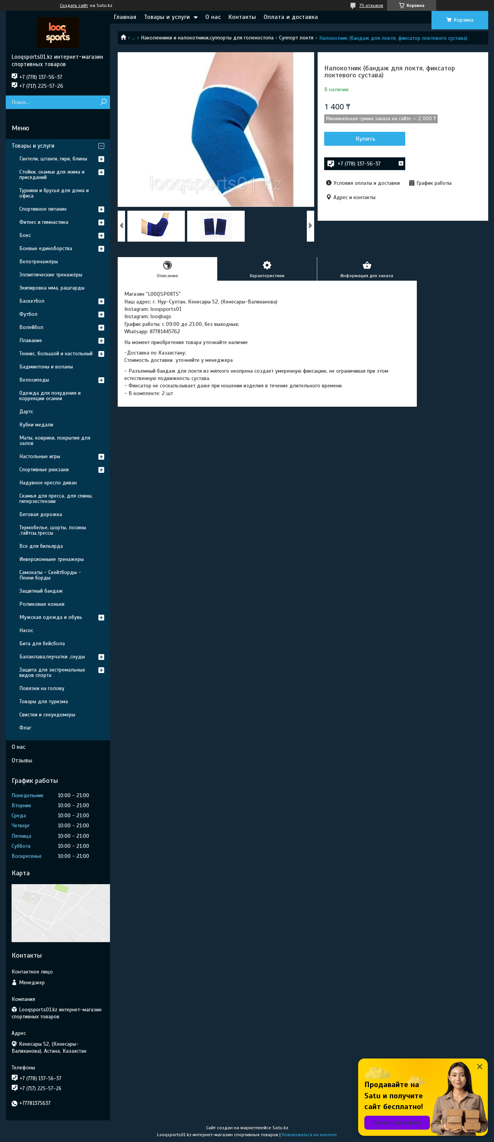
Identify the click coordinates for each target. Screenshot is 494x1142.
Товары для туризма (43, 701)
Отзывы (22, 760)
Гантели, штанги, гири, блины (53, 158)
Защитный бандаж (41, 591)
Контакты (242, 17)
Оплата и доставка (291, 17)
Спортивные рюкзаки (44, 469)
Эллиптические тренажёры (50, 274)
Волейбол (31, 327)
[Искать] (103, 102)
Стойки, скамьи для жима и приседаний (52, 175)
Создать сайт (74, 5)
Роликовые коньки (41, 604)
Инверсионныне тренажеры (51, 559)
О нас (213, 17)
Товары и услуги (167, 17)
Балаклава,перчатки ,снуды (52, 656)
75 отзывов (371, 5)
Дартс (26, 411)
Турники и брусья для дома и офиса (54, 193)
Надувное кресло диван (48, 482)
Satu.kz (280, 1127)
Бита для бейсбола (42, 643)
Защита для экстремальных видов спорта (52, 672)
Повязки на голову (41, 688)
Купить (366, 139)
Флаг (25, 727)
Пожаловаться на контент (309, 1134)
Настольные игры (39, 456)
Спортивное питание (43, 209)
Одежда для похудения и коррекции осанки (50, 396)
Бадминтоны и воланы (46, 366)
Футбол (28, 314)
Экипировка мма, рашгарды (52, 288)
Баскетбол (31, 301)
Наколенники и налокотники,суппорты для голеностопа (207, 37)
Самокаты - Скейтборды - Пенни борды (50, 575)
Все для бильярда (41, 546)
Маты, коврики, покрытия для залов (54, 441)
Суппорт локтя (296, 37)
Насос (26, 630)
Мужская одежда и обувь (50, 617)
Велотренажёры (38, 261)
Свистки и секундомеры (47, 714)
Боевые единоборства (45, 248)
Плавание (30, 340)
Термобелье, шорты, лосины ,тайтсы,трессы (52, 530)
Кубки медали (36, 424)
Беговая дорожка (40, 514)
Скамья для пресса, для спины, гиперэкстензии (56, 499)
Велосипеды (34, 380)
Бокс (25, 235)
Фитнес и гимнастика (43, 222)
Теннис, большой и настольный (56, 353)
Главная (125, 17)
